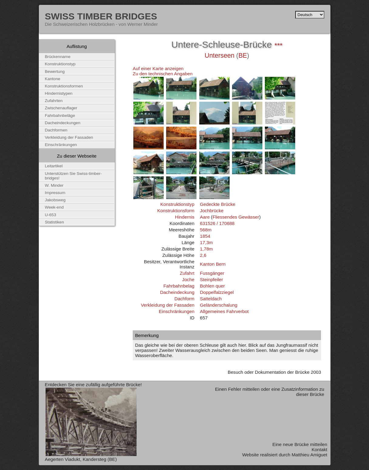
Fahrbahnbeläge (60, 115)
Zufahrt (187, 273)
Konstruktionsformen (64, 86)
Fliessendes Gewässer (236, 217)
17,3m (206, 242)
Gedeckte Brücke (217, 204)
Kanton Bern (212, 264)
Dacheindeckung (177, 292)
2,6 (203, 255)
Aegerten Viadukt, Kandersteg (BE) (81, 459)
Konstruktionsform (175, 210)
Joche (188, 279)
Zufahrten (54, 100)
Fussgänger (212, 273)
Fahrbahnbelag (178, 285)
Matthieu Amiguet (309, 454)
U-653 (50, 215)
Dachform (184, 298)
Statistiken (54, 222)
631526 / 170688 (217, 223)
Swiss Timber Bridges (101, 16)
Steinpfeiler (211, 279)
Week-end (54, 207)
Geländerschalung (218, 305)
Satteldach (211, 298)
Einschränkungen (176, 311)
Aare (205, 217)
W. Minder (54, 185)
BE (242, 55)
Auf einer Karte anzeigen (158, 68)
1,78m (206, 248)
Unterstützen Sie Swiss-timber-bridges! (73, 175)
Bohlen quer (212, 285)
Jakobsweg (55, 200)
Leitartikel (54, 166)
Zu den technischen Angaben (163, 73)
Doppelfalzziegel (217, 292)
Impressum (55, 192)
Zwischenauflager (61, 108)
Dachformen (56, 130)
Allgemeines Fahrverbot (224, 311)
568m (205, 229)
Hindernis (184, 217)
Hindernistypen (59, 93)
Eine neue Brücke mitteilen (299, 444)
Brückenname (57, 56)
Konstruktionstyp (177, 204)
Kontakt (319, 449)
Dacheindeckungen (62, 123)
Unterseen (219, 55)
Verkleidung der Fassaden (167, 305)
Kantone (52, 79)
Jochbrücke (212, 210)
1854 (205, 236)
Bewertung (55, 71)
